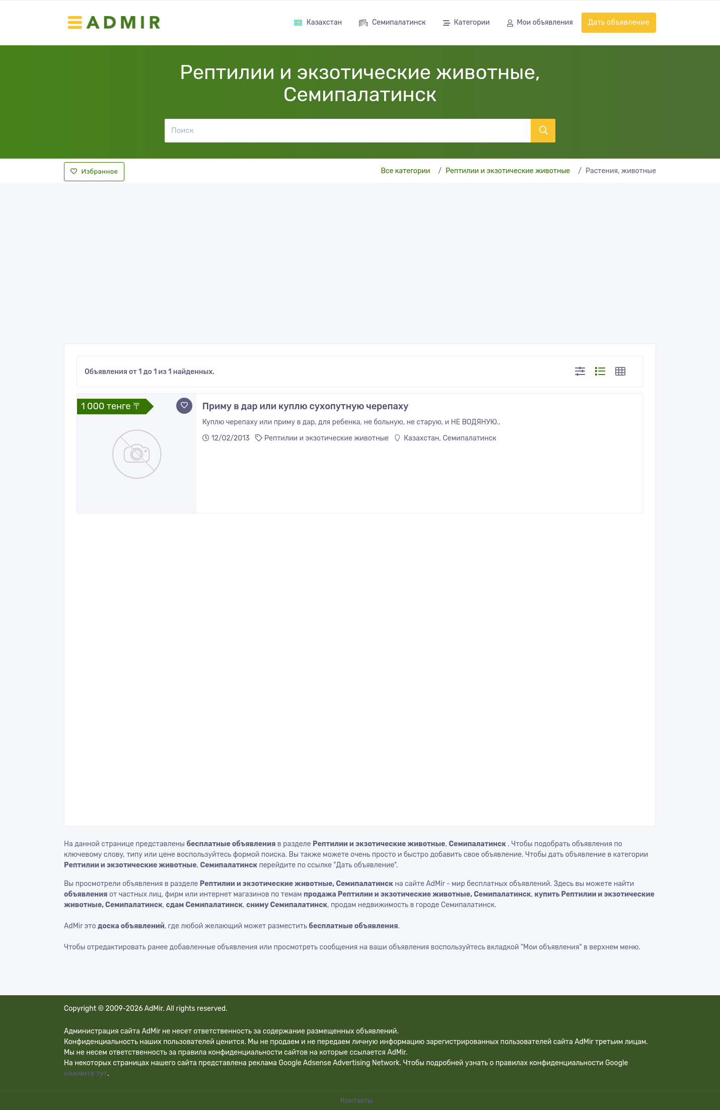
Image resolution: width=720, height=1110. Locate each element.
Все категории (405, 171)
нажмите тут (85, 1073)
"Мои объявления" (551, 947)
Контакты (357, 1100)
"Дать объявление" (364, 865)
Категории (466, 23)
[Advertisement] (360, 260)
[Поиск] (347, 130)
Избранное (94, 171)
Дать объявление (619, 22)
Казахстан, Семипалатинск (445, 438)
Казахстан (318, 22)
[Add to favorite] (184, 406)
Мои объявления (540, 23)
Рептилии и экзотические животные (508, 171)
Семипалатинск (392, 23)
